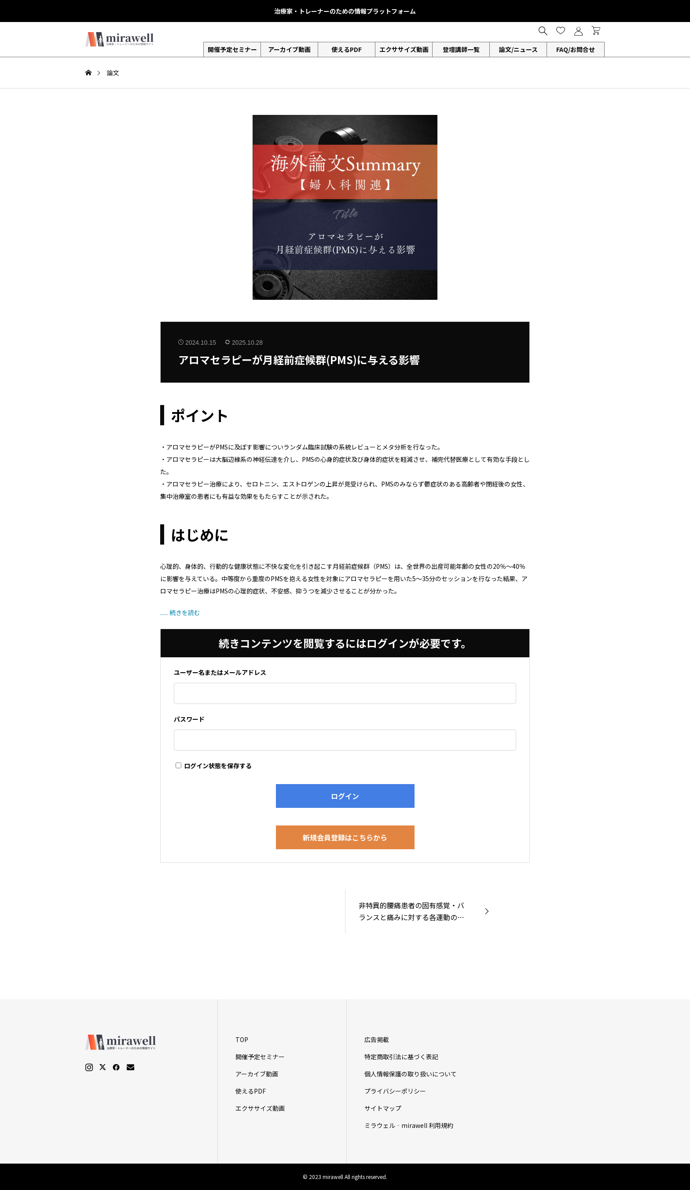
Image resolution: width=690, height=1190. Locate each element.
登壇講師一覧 (461, 49)
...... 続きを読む (180, 612)
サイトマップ (382, 1108)
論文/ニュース (518, 49)
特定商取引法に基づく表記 (401, 1056)
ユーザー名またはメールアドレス (220, 672)
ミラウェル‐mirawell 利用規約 (408, 1125)
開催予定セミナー (232, 49)
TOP (241, 1039)
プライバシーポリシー (395, 1091)
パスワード (189, 719)
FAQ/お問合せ (575, 49)
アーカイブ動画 (289, 49)
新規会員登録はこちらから (345, 837)
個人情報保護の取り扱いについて (410, 1073)
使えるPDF (346, 49)
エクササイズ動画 (404, 49)
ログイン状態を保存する (214, 765)
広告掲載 (376, 1039)
